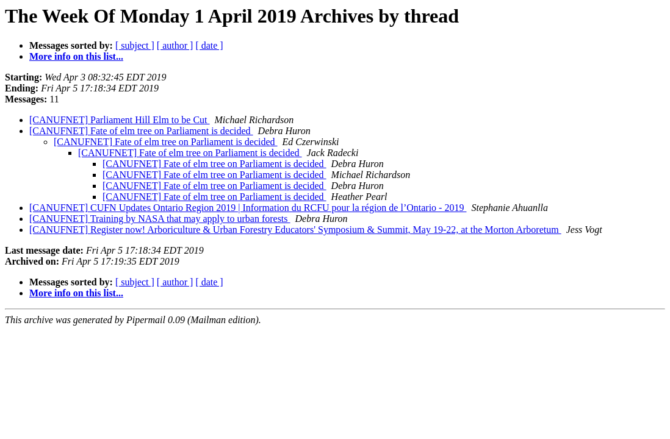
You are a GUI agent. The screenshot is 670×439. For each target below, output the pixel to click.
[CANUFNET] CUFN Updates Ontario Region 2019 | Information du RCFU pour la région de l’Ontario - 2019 (247, 207)
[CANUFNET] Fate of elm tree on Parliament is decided (141, 131)
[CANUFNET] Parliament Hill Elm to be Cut (119, 120)
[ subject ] (134, 45)
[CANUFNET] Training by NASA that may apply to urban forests (159, 218)
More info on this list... (76, 56)
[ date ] (209, 45)
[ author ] (175, 45)
